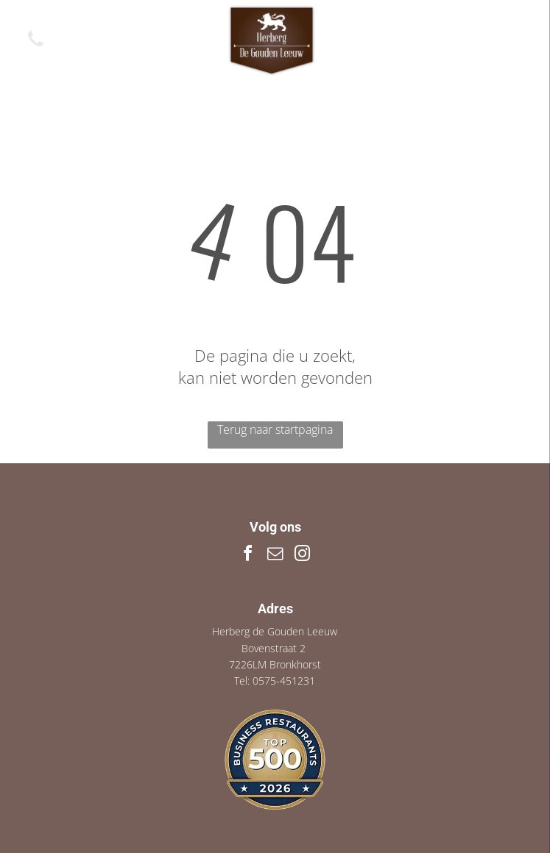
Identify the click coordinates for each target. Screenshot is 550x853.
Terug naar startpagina (275, 429)
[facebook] (248, 555)
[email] (275, 555)
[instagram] (302, 555)
